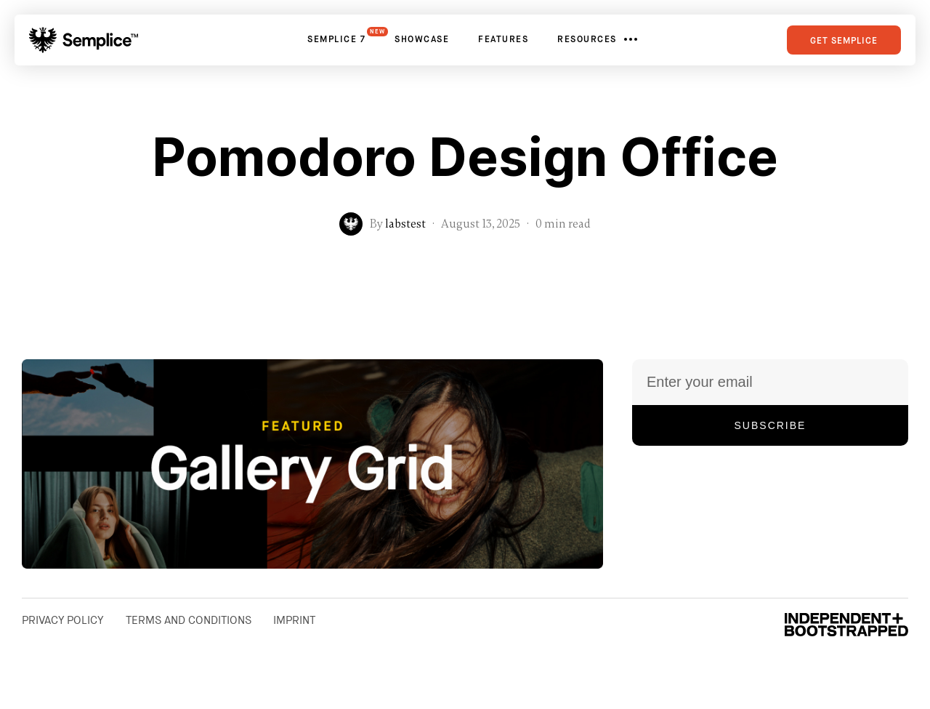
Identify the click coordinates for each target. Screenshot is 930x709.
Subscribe (770, 425)
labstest (405, 224)
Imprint (294, 620)
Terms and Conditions (188, 620)
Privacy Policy (63, 620)
